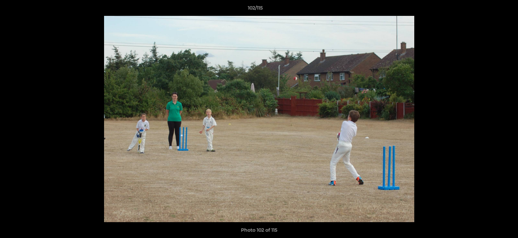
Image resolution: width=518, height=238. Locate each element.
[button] (490, 10)
